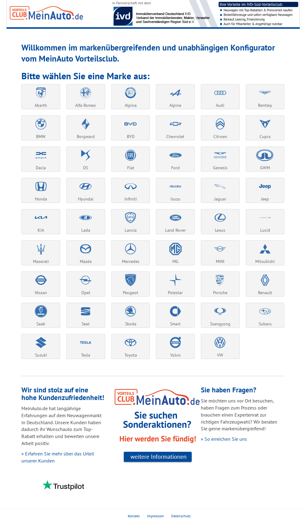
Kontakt (134, 516)
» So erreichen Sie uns (224, 439)
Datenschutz (180, 516)
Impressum (155, 516)
